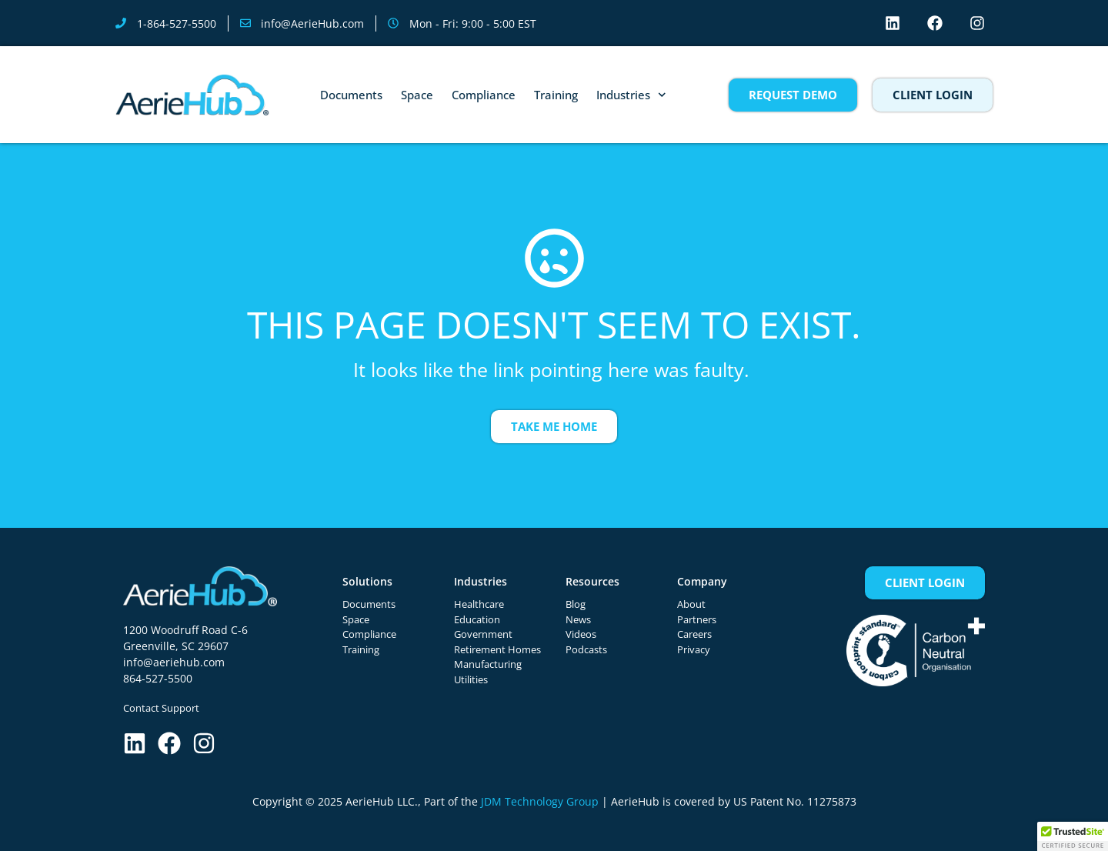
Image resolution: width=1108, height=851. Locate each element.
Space (417, 94)
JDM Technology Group (540, 801)
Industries (631, 95)
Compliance (484, 94)
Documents (351, 94)
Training (556, 94)
